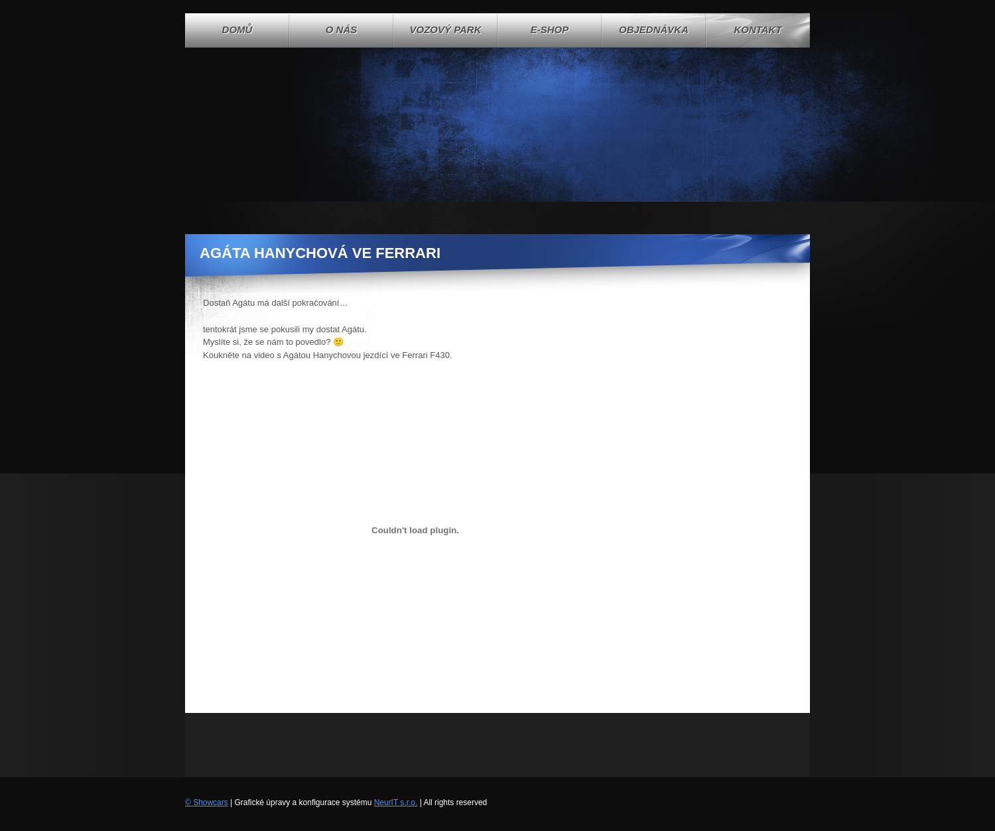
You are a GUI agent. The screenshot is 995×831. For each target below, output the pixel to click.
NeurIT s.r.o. (396, 802)
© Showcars (206, 802)
